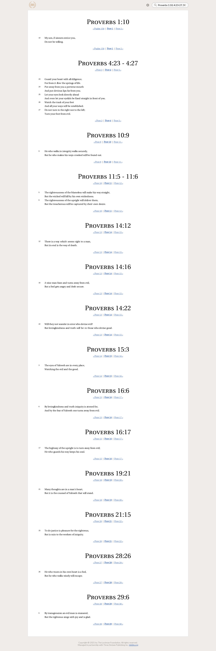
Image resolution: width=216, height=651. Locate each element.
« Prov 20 (97, 521)
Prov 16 (108, 397)
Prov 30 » (118, 604)
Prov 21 (108, 521)
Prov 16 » (118, 356)
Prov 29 (108, 604)
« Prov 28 (97, 604)
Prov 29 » (118, 563)
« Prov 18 (97, 480)
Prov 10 (107, 142)
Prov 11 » (118, 142)
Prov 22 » (118, 521)
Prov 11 (108, 183)
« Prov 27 (97, 563)
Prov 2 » (119, 29)
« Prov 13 (97, 232)
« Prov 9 (97, 142)
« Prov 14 (97, 356)
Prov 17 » (118, 397)
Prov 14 (108, 232)
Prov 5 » (117, 70)
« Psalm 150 (98, 29)
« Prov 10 (97, 183)
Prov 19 (108, 480)
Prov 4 (108, 70)
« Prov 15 (97, 397)
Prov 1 (110, 29)
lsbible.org (133, 645)
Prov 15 (108, 356)
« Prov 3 (98, 70)
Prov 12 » (118, 183)
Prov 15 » (118, 232)
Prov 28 (108, 563)
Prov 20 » (118, 480)
